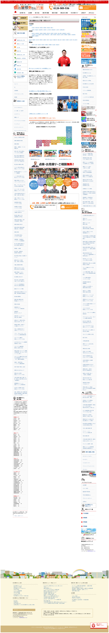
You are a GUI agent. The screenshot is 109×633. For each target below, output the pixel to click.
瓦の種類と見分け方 (18, 276)
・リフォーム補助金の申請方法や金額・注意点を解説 (54, 603)
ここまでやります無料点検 (88, 97)
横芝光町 (47, 34)
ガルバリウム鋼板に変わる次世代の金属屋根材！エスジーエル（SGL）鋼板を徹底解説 (20, 358)
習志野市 (41, 29)
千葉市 (30, 25)
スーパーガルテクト (18, 107)
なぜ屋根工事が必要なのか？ (89, 215)
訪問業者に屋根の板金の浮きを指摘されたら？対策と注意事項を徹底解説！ (89, 193)
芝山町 (43, 34)
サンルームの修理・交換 (88, 443)
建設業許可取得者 (86, 491)
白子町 (62, 34)
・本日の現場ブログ (17, 603)
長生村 (58, 34)
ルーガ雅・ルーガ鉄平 (18, 110)
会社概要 (84, 485)
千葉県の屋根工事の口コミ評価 (89, 205)
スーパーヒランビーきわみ (19, 120)
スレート (16, 83)
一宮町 (51, 34)
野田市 (41, 39)
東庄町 (57, 44)
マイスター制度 (86, 103)
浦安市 (63, 39)
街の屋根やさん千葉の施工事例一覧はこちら (40, 91)
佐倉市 (33, 29)
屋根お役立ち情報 (86, 348)
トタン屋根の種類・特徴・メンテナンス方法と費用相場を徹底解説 (89, 273)
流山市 (51, 39)
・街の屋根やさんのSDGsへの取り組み (21, 595)
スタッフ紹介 (85, 488)
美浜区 (48, 27)
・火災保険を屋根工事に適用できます (50, 597)
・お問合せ (73, 600)
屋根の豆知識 (17, 304)
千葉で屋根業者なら (87, 495)
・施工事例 (15, 600)
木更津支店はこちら (91, 551)
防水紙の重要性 (17, 296)
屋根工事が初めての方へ (88, 69)
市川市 (30, 39)
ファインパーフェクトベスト (89, 466)
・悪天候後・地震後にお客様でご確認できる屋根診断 (82, 588)
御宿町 (33, 35)
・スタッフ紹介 (74, 595)
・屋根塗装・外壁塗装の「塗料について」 (79, 589)
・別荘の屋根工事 (46, 600)
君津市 (52, 33)
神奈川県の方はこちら (50, 159)
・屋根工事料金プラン (47, 588)
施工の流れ (85, 93)
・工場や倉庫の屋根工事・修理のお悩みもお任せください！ (55, 602)
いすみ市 (33, 34)
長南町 (69, 34)
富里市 (39, 44)
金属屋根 (16, 90)
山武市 (68, 33)
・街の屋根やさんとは (17, 585)
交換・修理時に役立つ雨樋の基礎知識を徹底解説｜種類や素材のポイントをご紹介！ (20, 393)
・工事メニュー (46, 587)
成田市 (44, 39)
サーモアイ (85, 459)
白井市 (71, 39)
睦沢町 (54, 34)
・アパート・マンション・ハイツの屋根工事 (52, 599)
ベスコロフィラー (86, 462)
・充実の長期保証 (16, 592)
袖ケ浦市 (60, 33)
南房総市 (64, 33)
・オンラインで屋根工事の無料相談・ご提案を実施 (81, 585)
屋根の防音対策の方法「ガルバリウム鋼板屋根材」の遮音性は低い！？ (89, 254)
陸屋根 (15, 97)
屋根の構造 (16, 143)
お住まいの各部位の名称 (19, 137)
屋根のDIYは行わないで (19, 370)
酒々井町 (75, 39)
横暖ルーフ (16, 117)
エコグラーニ (17, 114)
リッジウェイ (17, 123)
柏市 (48, 39)
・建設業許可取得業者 (75, 597)
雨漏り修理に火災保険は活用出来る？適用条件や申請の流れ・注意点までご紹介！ (89, 243)
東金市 (36, 29)
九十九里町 (38, 34)
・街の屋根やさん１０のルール (19, 588)
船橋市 (34, 39)
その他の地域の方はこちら (65, 159)
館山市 (33, 33)
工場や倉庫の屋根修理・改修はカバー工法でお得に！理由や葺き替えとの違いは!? (89, 406)
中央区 (33, 27)
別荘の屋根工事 (86, 435)
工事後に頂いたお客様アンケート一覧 (38, 113)
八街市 (57, 29)
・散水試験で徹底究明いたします (49, 592)
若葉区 (45, 27)
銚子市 (33, 44)
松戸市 (37, 39)
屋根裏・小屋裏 (17, 248)
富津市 (55, 33)
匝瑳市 (43, 44)
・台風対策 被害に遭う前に (49, 593)
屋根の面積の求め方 (18, 224)
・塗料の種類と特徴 (75, 590)
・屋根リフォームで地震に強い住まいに (51, 595)
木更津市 (37, 33)
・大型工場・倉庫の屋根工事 (49, 598)
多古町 (54, 44)
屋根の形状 (16, 232)
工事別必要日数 (86, 340)
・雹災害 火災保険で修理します (49, 594)
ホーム (30, 17)
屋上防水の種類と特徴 (18, 164)
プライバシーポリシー (87, 498)
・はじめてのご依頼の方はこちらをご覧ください (53, 585)
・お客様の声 (15, 602)
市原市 (45, 29)
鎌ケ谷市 (60, 39)
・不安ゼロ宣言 (16, 589)
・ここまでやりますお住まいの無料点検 (51, 589)
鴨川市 (48, 33)
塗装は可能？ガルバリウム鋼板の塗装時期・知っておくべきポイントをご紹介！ (20, 352)
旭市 (36, 44)
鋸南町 (36, 35)
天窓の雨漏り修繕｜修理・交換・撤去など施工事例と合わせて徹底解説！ (20, 379)
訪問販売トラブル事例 (87, 188)
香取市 (46, 44)
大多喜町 (73, 34)
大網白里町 (62, 29)
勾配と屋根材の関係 (18, 264)
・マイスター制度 (16, 593)
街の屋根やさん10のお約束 (88, 83)
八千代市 (49, 29)
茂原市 (41, 33)
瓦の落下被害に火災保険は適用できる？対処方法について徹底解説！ (89, 237)
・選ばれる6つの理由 (17, 587)
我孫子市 (55, 39)
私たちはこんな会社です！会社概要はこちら (40, 68)
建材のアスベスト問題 (18, 288)
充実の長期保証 (86, 100)
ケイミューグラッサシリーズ (20, 130)
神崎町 (50, 44)
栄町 (30, 41)
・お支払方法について (17, 594)
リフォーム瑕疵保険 (87, 90)
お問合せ (84, 501)
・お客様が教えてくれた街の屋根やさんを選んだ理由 (23, 604)
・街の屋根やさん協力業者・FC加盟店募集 (80, 599)
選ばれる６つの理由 (87, 80)
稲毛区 (41, 27)
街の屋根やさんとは (87, 72)
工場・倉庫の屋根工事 (87, 428)
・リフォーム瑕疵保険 (17, 590)
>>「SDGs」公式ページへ (18, 515)
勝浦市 (45, 33)
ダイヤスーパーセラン (87, 456)
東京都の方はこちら (35, 159)
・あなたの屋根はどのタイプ (77, 587)
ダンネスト (85, 469)
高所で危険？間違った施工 (19, 366)
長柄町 (65, 34)
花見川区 (37, 27)
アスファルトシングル (18, 93)
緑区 (52, 27)
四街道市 (53, 29)
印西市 (67, 39)
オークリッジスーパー (18, 127)
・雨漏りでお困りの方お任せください (50, 590)
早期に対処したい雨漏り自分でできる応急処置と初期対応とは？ (89, 388)
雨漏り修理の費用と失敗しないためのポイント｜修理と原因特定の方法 (89, 249)
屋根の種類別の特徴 (18, 140)
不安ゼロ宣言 (85, 87)
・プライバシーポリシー (76, 598)
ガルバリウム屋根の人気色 (88, 334)
